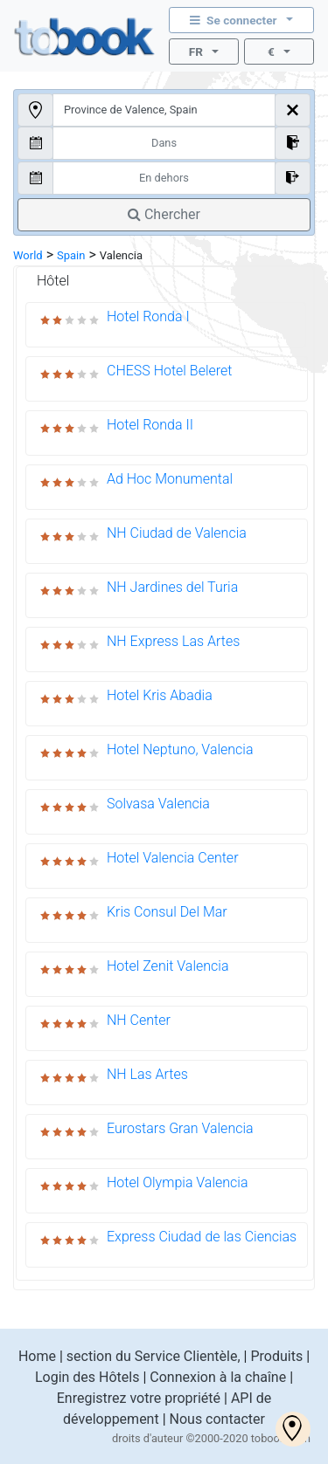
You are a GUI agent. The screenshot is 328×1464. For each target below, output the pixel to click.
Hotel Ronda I (148, 316)
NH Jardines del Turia (172, 587)
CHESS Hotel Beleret (169, 370)
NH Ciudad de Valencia (177, 533)
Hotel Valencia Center (173, 857)
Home (37, 1356)
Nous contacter (217, 1419)
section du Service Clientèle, (153, 1356)
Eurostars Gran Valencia (180, 1128)
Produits (276, 1356)
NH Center (139, 1020)
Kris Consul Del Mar (167, 912)
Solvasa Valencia (158, 803)
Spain (71, 255)
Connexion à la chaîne (218, 1377)
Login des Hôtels (87, 1377)
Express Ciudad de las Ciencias (202, 1236)
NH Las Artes (147, 1074)
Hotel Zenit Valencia (167, 966)
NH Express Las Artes (173, 641)
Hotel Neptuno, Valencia (180, 749)
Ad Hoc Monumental (170, 479)
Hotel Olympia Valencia (177, 1182)
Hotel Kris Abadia (160, 695)
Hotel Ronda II (150, 424)
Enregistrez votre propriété (138, 1398)
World (28, 255)
